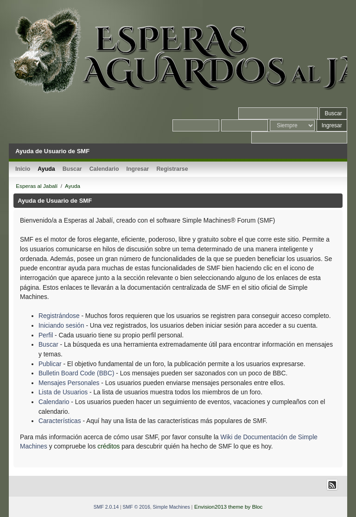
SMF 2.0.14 (106, 507)
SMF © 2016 (136, 507)
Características (59, 420)
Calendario (54, 402)
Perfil (45, 335)
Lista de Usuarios (63, 392)
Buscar (48, 344)
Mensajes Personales (68, 383)
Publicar (50, 364)
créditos (108, 446)
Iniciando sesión (61, 325)
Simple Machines (171, 507)
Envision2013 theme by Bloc (228, 507)
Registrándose (59, 315)
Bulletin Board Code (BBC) (77, 373)
